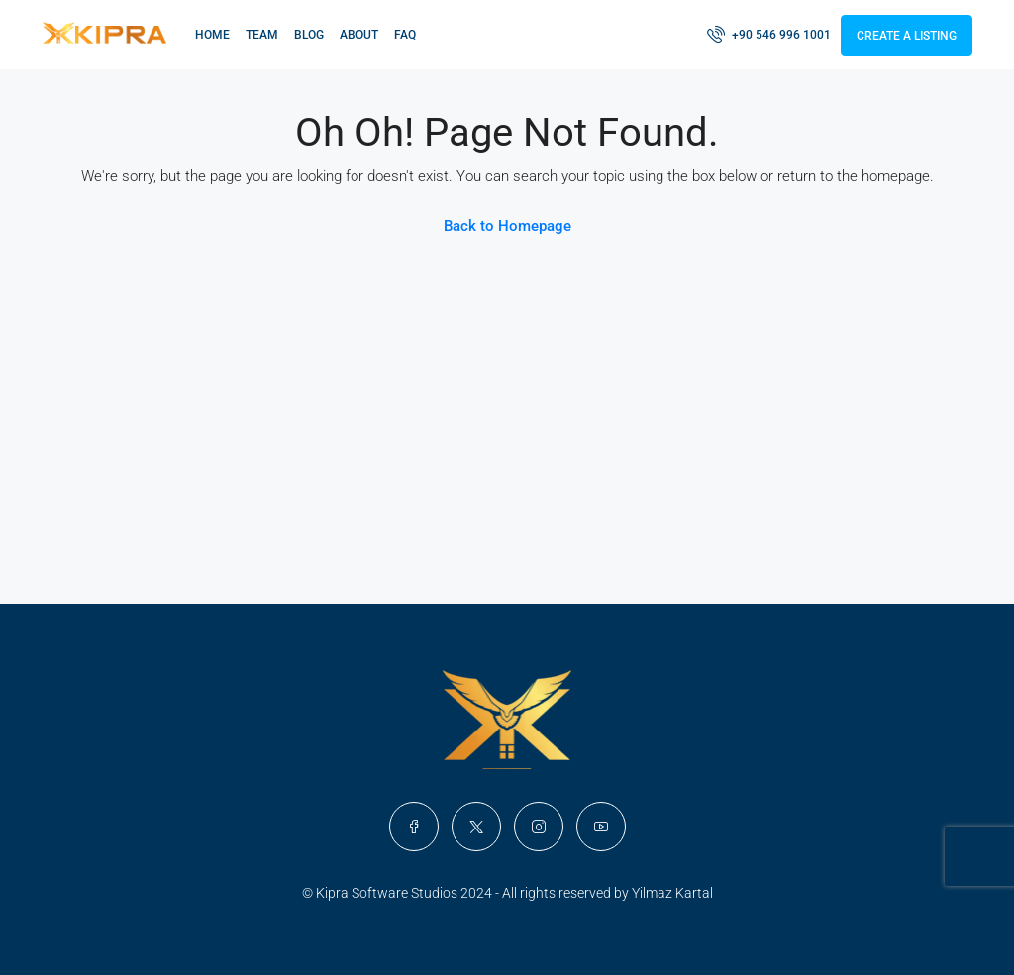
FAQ (405, 35)
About (359, 35)
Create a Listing (907, 36)
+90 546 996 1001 (769, 34)
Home (212, 35)
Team (262, 35)
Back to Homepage (507, 226)
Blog (309, 35)
